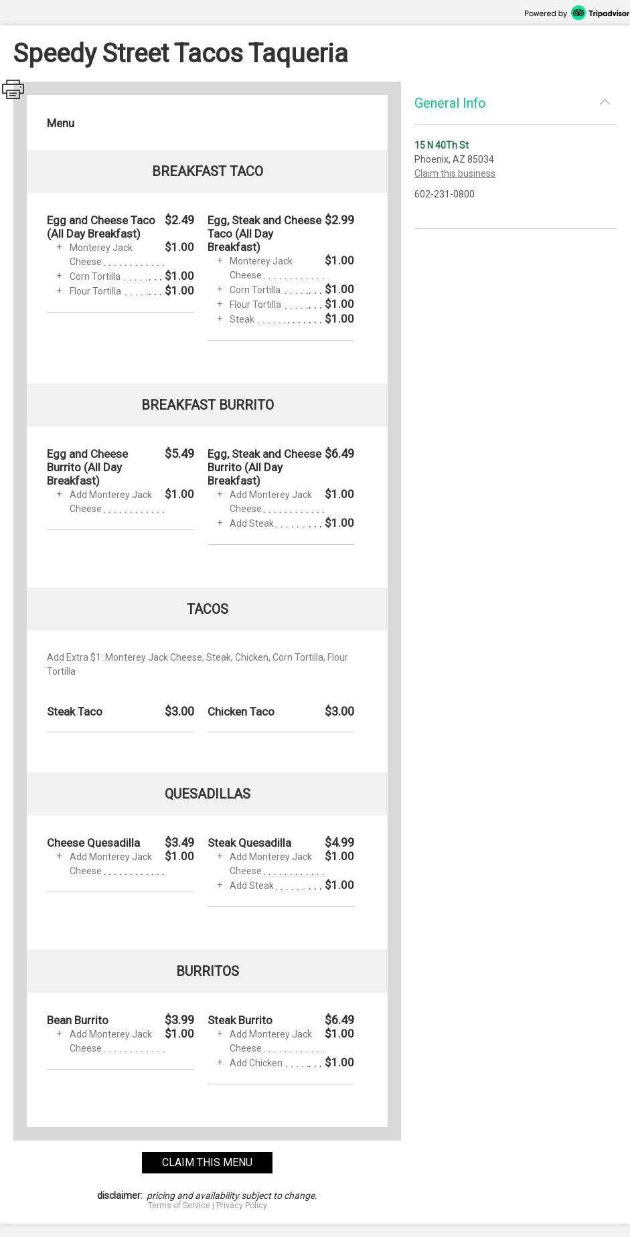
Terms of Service (179, 1205)
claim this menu (207, 1162)
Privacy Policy (241, 1205)
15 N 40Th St (441, 145)
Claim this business (454, 173)
